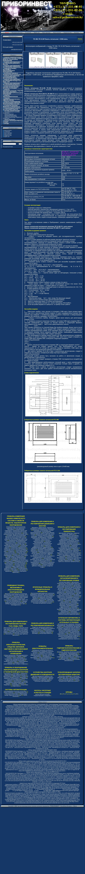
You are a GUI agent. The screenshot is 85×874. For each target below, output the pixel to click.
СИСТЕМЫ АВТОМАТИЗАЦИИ (16, 689)
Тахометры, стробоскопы (18, 683)
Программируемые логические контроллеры (11, 112)
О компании (28, 32)
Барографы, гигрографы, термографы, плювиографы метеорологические (68, 656)
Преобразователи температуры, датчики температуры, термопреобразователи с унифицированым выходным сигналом (69, 542)
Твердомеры (7, 684)
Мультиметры (34, 657)
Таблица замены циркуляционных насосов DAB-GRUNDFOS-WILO (42, 772)
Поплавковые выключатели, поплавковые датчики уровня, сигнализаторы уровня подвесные (68, 599)
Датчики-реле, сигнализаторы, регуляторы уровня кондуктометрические (68, 585)
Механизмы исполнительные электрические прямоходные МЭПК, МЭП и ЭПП (16, 599)
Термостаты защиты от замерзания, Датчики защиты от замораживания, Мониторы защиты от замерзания (69, 555)
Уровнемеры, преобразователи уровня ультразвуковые (68, 612)
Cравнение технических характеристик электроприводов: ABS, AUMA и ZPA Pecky (42, 716)
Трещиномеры (24, 684)
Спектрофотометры (20, 565)
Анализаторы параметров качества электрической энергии (42, 659)
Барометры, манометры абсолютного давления (69, 652)
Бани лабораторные (21, 551)
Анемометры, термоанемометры (69, 653)
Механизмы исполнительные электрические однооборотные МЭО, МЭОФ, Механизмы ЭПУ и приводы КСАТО (16, 595)
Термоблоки (8, 567)
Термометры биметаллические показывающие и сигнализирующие (69, 545)
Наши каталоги (57, 32)
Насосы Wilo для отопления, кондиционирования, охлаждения (42, 695)
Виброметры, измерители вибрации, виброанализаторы (16, 674)
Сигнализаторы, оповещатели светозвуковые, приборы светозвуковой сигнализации (16, 659)
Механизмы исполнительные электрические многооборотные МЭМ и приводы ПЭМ (16, 597)
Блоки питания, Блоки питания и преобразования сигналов (42, 601)
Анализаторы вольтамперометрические (16, 546)
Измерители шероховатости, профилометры (17, 679)
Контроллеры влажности (46, 633)
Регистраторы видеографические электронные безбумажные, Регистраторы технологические (42, 594)
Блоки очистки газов (10, 552)
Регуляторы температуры (65, 676)
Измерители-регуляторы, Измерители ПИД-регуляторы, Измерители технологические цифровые (42, 599)
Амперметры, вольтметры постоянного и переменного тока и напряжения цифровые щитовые (42, 654)
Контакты (76, 32)
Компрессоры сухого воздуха (20, 555)
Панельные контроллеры (10, 116)
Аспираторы (11, 551)
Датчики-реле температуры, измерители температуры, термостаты (69, 534)
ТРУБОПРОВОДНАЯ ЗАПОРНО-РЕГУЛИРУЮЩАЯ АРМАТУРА (12, 109)
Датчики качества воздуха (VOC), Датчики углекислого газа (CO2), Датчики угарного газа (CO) (16, 539)
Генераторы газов (21, 552)
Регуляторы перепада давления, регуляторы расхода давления (68, 679)
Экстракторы (23, 570)
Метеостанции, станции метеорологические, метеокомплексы (69, 660)
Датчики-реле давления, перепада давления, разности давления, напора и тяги (43, 534)
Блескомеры (16, 673)
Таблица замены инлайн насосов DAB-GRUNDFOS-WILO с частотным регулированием (42, 727)
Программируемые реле (10, 115)
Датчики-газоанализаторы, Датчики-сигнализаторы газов (15, 533)
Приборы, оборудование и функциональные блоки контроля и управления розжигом (69, 629)
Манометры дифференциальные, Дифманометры (41, 547)
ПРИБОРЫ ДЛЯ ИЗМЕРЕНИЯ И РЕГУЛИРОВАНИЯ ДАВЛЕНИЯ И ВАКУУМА (11, 63)
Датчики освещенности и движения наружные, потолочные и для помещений (43, 680)
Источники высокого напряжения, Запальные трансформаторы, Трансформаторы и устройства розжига (69, 625)
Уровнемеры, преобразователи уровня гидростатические (69, 606)
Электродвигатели (15, 605)
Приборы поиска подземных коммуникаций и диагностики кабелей (16, 682)
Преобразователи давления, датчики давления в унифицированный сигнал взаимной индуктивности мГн (42, 557)
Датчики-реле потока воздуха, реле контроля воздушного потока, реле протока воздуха (16, 630)
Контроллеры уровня (65, 582)
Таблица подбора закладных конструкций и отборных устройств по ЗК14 (42, 791)
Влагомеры (35, 633)
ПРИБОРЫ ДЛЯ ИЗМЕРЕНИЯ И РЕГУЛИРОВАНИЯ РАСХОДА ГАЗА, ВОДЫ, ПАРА (12, 80)
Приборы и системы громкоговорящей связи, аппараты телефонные (15, 663)
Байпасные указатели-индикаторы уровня (68, 614)
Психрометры (73, 658)
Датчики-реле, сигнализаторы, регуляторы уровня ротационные (69, 589)
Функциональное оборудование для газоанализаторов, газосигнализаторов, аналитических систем (16, 541)
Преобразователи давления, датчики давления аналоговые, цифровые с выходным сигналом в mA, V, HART (42, 553)
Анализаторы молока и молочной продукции (15, 549)
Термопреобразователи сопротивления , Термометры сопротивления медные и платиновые (69, 537)
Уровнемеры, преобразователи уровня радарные (69, 609)
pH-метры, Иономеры (20, 563)
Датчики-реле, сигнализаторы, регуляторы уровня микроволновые (69, 592)
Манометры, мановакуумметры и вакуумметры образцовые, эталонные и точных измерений (42, 551)
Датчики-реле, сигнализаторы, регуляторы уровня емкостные (68, 583)
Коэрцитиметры (8, 681)
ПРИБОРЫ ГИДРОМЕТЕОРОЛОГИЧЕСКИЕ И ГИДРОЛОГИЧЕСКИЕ (11, 99)
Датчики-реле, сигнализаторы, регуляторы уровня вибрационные (68, 591)
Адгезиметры (8, 673)
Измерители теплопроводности (12, 678)
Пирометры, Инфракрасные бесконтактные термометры (68, 550)
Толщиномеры (15, 684)
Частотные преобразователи (13, 601)
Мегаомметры (46, 656)
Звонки (19, 656)
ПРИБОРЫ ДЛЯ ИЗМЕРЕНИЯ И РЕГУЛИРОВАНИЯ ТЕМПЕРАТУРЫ (12, 66)
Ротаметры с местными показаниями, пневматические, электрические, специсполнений (16, 632)
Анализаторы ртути (9, 550)
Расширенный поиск (16, 32)
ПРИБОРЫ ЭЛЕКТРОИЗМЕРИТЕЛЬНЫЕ (10, 96)
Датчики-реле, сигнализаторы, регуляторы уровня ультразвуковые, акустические (69, 594)
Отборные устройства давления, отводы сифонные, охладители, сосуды (42, 566)
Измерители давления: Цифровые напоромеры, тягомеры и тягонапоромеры (42, 535)
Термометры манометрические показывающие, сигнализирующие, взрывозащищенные (68, 547)
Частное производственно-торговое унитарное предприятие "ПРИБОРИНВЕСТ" (38, 806)
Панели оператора (9, 114)
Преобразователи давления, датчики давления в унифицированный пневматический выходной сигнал (42, 560)
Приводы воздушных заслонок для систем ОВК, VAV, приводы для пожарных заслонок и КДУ (16, 602)
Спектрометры (9, 565)
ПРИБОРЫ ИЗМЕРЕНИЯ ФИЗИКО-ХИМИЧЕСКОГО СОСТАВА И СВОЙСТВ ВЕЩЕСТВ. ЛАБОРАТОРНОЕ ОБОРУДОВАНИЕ (13, 59)
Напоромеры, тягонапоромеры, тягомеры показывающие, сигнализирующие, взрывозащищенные (42, 531)
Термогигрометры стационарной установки (41, 630)
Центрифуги (15, 570)
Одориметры (8, 571)
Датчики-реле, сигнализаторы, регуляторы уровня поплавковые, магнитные (69, 587)
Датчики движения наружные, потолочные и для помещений (43, 678)
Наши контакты (8, 130)
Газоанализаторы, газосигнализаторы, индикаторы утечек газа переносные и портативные (16, 528)
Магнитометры (17, 681)
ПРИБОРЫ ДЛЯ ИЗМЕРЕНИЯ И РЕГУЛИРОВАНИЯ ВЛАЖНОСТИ (11, 84)
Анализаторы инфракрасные (18, 547)
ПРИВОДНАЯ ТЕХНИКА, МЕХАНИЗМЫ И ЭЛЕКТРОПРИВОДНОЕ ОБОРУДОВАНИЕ (10, 70)
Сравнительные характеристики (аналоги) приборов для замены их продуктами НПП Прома (42, 783)
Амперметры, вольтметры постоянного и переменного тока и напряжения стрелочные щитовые (42, 651)
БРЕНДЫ (6, 123)
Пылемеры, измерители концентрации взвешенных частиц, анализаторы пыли (15, 536)
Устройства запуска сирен (10, 661)
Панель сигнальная (31, 135)
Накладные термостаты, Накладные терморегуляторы (68, 559)
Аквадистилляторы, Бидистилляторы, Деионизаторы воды (16, 543)
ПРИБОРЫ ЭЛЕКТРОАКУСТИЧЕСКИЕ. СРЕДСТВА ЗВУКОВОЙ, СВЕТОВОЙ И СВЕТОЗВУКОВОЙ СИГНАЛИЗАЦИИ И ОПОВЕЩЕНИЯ (13, 92)
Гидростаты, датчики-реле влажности (42, 627)
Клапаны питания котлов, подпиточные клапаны (69, 680)
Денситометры (7, 676)
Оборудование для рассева (21, 561)
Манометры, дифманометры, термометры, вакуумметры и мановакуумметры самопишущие (42, 528)
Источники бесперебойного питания (42, 603)
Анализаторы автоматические (11, 545)
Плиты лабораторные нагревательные (15, 562)
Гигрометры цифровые (45, 632)
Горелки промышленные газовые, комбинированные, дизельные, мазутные (68, 638)
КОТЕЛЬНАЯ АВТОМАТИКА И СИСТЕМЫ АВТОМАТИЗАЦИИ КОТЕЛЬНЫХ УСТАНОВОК (11, 87)
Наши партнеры (46, 32)
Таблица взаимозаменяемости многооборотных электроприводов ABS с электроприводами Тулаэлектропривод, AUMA (42, 704)
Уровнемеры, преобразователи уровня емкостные (68, 607)
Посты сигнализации (18, 657)
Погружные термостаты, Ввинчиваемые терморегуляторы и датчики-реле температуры (69, 558)
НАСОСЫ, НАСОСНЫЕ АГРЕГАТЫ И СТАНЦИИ (13, 121)
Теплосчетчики (9, 634)
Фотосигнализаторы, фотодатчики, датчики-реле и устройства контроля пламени (69, 627)
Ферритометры (16, 686)
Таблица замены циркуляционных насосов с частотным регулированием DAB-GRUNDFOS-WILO (42, 761)
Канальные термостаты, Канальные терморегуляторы (69, 561)
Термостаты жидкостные (10, 568)
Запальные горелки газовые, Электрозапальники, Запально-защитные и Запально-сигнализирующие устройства (69, 635)
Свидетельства (67, 32)
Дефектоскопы (16, 676)
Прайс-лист (37, 32)
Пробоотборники (9, 563)
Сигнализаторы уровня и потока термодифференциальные (69, 596)
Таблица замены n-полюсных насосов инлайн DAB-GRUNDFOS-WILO (42, 738)
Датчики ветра (64, 658)
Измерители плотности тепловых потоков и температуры (16, 677)
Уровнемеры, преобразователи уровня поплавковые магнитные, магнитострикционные (69, 603)
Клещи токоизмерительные (46, 657)
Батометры (78, 657)
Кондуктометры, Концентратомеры (15, 556)
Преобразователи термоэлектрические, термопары (68, 539)
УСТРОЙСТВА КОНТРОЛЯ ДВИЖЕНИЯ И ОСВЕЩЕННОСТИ (11, 106)
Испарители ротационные (10, 554)
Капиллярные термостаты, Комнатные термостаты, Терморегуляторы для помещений (68, 552)
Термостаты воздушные (19, 567)
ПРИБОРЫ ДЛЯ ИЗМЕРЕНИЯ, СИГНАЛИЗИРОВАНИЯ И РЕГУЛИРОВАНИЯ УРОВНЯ (11, 77)
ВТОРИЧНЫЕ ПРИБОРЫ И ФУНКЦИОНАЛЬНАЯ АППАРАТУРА (12, 74)
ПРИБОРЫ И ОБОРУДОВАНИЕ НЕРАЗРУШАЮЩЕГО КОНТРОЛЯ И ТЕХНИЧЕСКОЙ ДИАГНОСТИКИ (12, 103)
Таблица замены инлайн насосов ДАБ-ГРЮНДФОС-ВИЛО (42, 750)
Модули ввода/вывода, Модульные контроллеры (12, 118)
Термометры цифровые (65, 549)
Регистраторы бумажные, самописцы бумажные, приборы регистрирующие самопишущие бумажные (42, 597)
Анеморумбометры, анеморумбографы (68, 654)
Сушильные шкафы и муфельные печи (15, 566)
